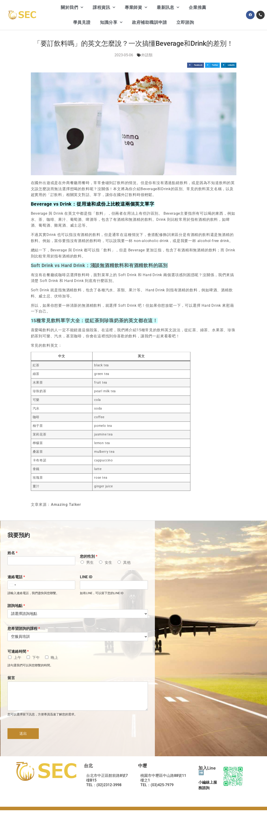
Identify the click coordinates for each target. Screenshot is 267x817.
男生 (90, 562)
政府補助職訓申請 (149, 22)
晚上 (54, 657)
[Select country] (12, 585)
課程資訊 (104, 7)
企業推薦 (197, 7)
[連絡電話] (41, 585)
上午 (17, 657)
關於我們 (72, 7)
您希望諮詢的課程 (23, 628)
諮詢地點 (16, 605)
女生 (108, 562)
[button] (195, 65)
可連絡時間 (18, 651)
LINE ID (86, 577)
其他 (127, 562)
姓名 (12, 553)
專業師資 (136, 7)
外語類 (147, 55)
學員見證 (82, 22)
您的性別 (88, 556)
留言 (11, 678)
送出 (23, 733)
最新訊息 (168, 7)
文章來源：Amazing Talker (56, 504)
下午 (36, 657)
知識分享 (111, 22)
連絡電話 (16, 577)
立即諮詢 (185, 22)
